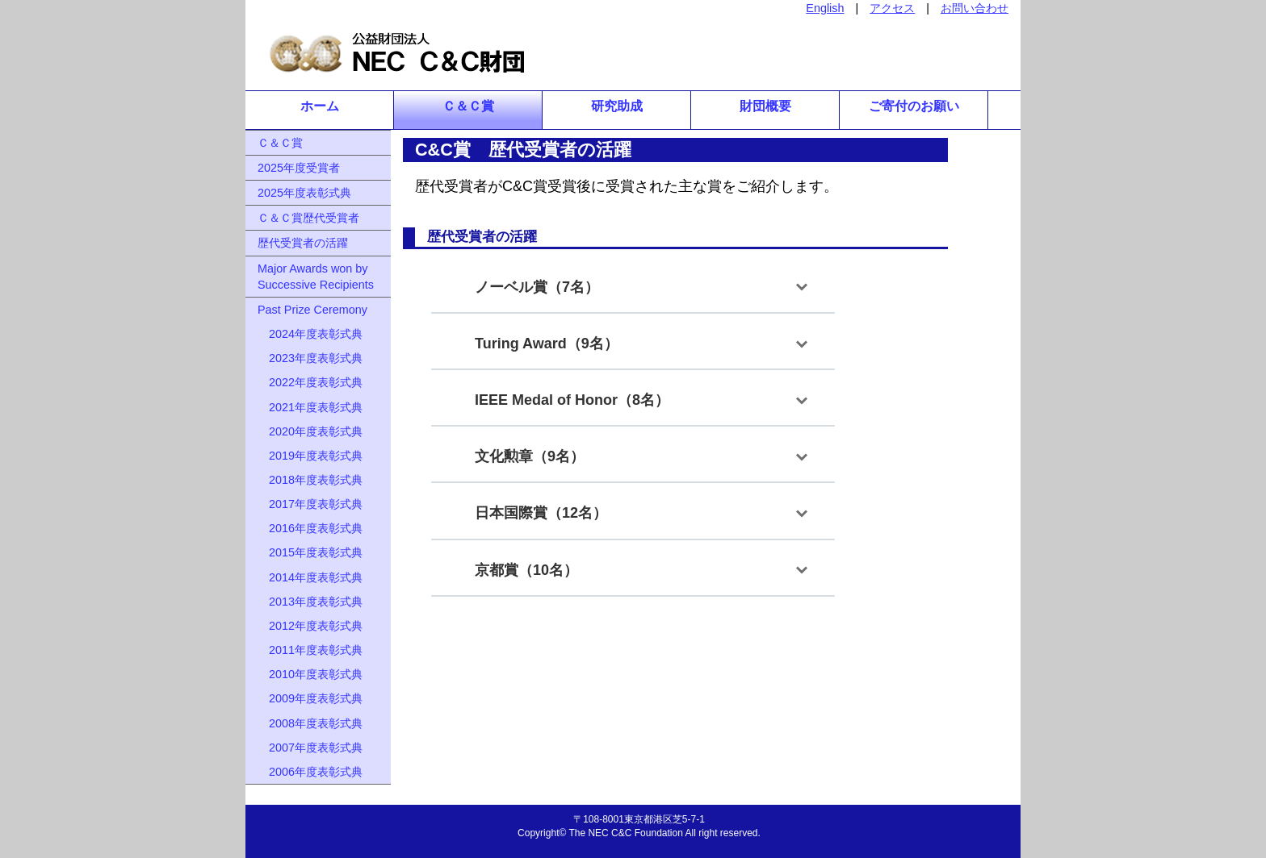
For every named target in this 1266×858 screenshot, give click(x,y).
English (825, 8)
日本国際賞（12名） (533, 513)
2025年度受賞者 (299, 167)
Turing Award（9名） (539, 343)
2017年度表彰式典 (310, 504)
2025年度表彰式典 (304, 192)
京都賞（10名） (519, 570)
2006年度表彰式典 (310, 771)
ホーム (319, 106)
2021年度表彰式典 (310, 407)
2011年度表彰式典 (310, 650)
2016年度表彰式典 (310, 528)
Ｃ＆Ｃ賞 (468, 106)
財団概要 (765, 106)
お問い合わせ (974, 8)
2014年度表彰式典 (310, 577)
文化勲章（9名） (522, 456)
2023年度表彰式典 (310, 358)
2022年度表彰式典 (310, 382)
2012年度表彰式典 (310, 625)
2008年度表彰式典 (310, 723)
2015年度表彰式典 (310, 552)
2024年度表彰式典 (310, 333)
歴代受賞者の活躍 (303, 242)
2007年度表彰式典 (310, 747)
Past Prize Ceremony (312, 309)
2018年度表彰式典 (310, 479)
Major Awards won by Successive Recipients (316, 276)
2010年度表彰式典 (310, 674)
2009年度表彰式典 (310, 698)
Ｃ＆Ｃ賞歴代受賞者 (308, 217)
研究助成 (617, 106)
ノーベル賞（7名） (529, 287)
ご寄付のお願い (914, 106)
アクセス (892, 8)
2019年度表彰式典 (310, 455)
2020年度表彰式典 (310, 431)
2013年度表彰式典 (310, 601)
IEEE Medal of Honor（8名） (564, 400)
